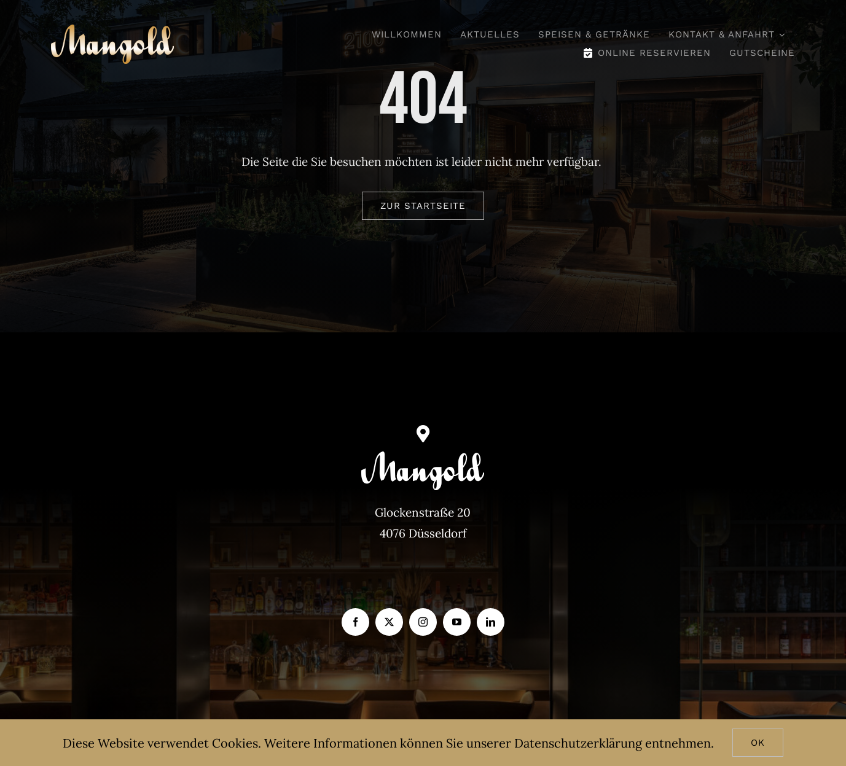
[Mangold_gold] (112, 30)
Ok (758, 742)
